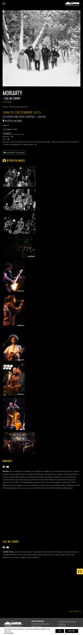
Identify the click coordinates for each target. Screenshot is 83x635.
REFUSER (71, 631)
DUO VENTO (74, 611)
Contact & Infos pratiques (67, 622)
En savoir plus (8, 633)
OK (60, 631)
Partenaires (62, 626)
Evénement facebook (14, 153)
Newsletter (62, 624)
